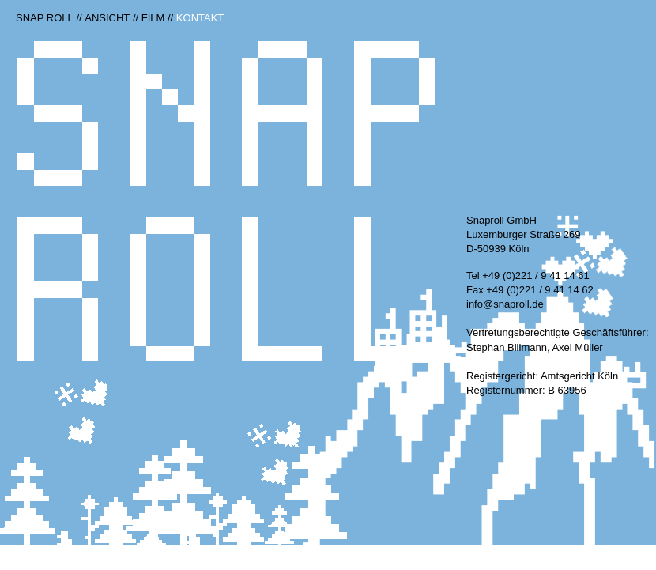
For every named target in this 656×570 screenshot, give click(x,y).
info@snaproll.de (505, 304)
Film (153, 18)
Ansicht (107, 18)
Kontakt (200, 18)
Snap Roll (45, 18)
